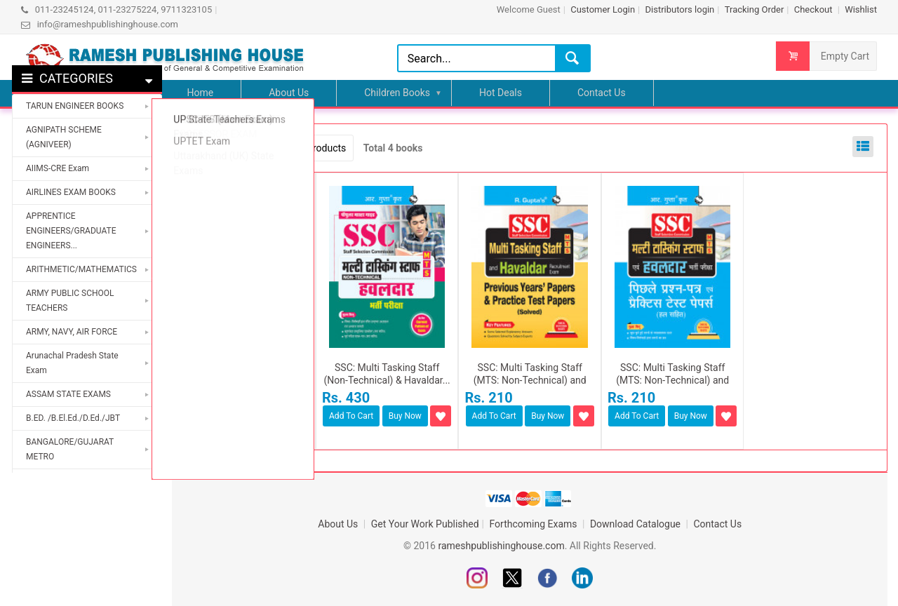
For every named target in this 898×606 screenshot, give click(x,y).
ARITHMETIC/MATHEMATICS (81, 269)
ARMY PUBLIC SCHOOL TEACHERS (70, 300)
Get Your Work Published (425, 524)
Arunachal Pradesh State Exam (72, 363)
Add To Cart (209, 416)
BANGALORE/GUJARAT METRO (70, 449)
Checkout (814, 9)
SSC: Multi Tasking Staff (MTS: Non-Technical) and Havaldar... (530, 380)
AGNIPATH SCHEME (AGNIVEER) (64, 137)
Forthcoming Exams (535, 524)
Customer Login (602, 9)
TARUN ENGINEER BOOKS (74, 106)
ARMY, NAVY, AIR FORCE (71, 332)
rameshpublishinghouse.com (501, 545)
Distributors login (679, 9)
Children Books (397, 92)
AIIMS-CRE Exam (57, 168)
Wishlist (861, 9)
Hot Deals (500, 92)
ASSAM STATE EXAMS (68, 394)
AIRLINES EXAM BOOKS (71, 192)
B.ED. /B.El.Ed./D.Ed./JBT (73, 418)
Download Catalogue (636, 524)
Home (200, 92)
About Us (289, 92)
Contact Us (601, 92)
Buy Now (262, 416)
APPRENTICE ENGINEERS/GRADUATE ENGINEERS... (71, 230)
